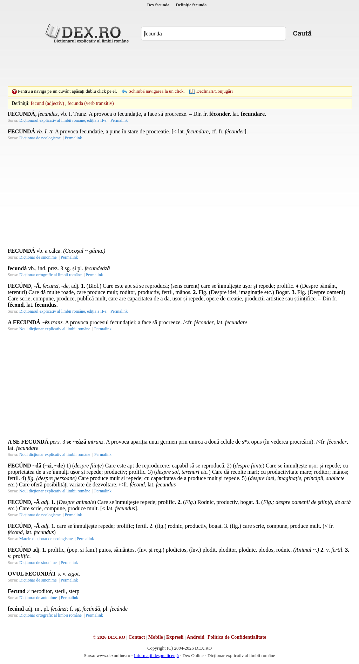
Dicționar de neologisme (40, 137)
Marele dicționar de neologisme (46, 538)
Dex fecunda (158, 4)
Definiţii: (20, 103)
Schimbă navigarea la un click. (157, 91)
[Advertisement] (179, 65)
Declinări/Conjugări (214, 91)
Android (195, 637)
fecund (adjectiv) (47, 103)
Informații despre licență (156, 655)
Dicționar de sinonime (38, 257)
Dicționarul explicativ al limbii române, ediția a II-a (63, 120)
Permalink (119, 120)
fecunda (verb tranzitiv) (91, 103)
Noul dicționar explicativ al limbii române (54, 328)
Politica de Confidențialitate (237, 637)
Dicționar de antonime (38, 597)
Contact (136, 637)
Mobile (155, 637)
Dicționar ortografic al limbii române (50, 274)
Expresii (175, 637)
